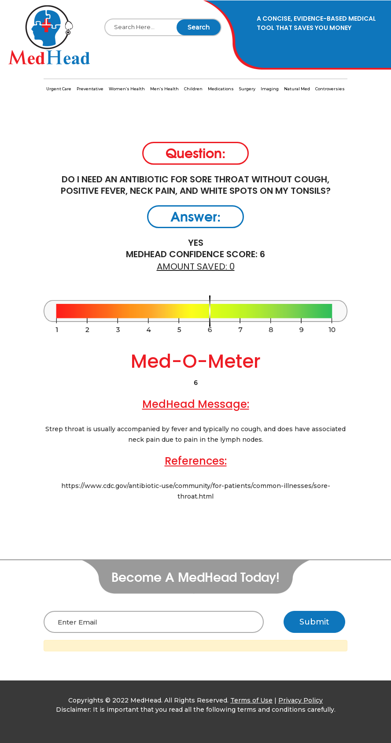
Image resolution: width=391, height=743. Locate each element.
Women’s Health (127, 88)
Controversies (330, 88)
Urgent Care (58, 88)
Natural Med (297, 88)
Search (199, 27)
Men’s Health (164, 88)
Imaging (270, 88)
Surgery (247, 88)
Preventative (90, 88)
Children (193, 88)
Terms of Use (251, 700)
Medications (221, 88)
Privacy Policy (300, 700)
